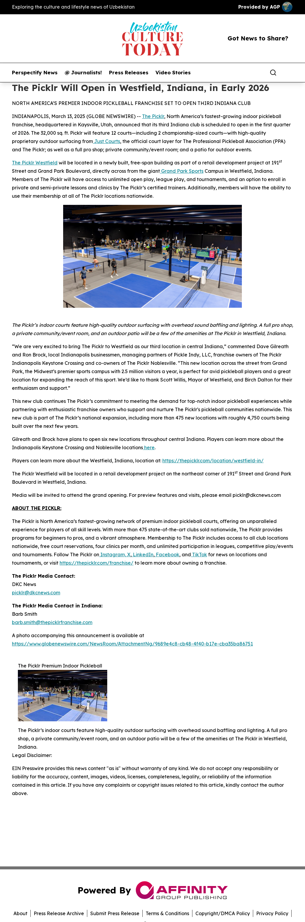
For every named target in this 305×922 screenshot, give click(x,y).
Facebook (167, 554)
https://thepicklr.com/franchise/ (96, 563)
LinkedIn (142, 554)
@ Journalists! (83, 73)
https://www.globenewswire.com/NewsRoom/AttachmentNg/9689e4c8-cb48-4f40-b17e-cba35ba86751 (132, 644)
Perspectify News (34, 73)
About (20, 913)
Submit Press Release (114, 913)
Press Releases (128, 73)
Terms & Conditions (167, 913)
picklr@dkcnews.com (36, 593)
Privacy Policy (272, 913)
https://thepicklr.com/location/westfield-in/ (213, 461)
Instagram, (112, 554)
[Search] (273, 72)
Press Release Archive (59, 913)
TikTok (199, 554)
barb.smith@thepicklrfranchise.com (52, 622)
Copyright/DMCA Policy (222, 913)
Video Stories (173, 73)
